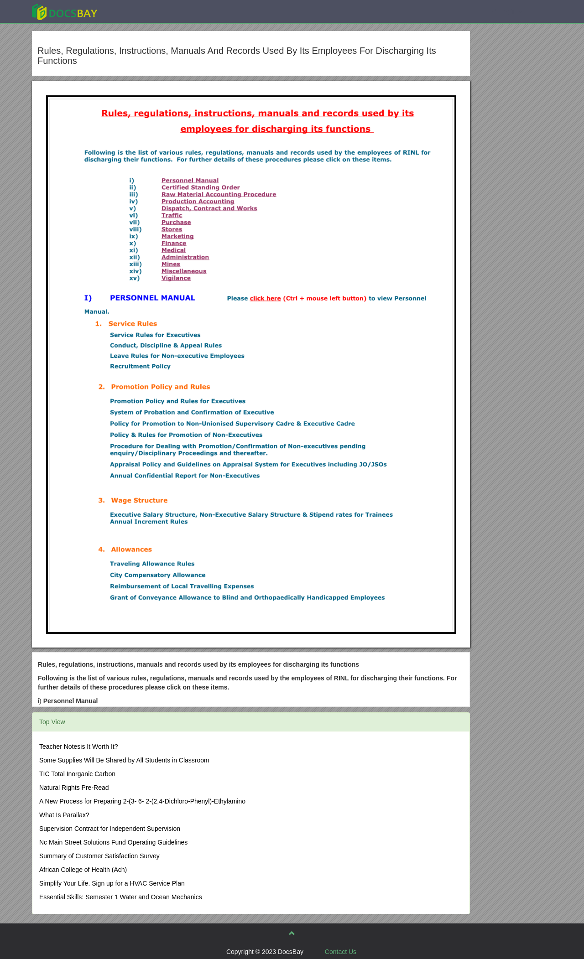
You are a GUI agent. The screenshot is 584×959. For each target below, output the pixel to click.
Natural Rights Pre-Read (74, 787)
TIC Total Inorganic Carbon (77, 774)
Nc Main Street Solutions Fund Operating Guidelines (113, 842)
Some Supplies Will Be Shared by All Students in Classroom (124, 760)
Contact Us (340, 951)
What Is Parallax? (64, 815)
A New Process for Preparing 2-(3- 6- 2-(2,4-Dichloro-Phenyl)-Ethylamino (142, 801)
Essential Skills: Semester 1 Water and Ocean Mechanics (120, 897)
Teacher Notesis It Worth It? (78, 746)
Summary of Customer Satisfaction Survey (99, 856)
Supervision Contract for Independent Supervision (109, 828)
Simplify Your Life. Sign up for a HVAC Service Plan (112, 883)
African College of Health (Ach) (83, 869)
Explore (133, 11)
